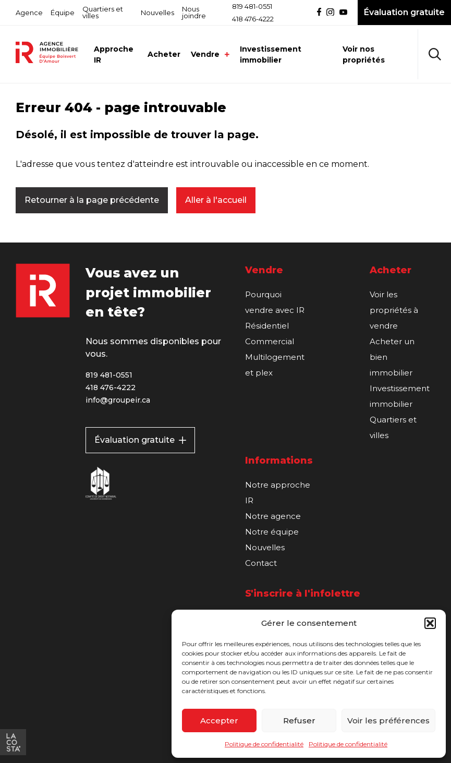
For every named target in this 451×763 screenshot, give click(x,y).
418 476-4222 (253, 19)
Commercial (269, 341)
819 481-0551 (252, 6)
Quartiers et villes (102, 12)
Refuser (299, 720)
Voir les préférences (388, 720)
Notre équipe (272, 532)
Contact (261, 563)
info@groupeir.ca (118, 400)
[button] (430, 623)
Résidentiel (267, 326)
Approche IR (113, 54)
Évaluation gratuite (140, 440)
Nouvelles (157, 12)
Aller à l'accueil (216, 200)
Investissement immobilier (270, 54)
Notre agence (273, 516)
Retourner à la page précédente (92, 200)
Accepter (219, 720)
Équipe (63, 12)
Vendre (210, 54)
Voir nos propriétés (364, 54)
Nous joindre (194, 12)
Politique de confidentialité (264, 744)
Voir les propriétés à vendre (394, 310)
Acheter (164, 54)
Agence (29, 12)
